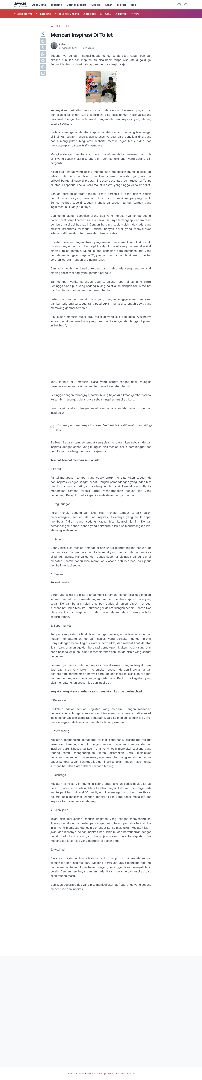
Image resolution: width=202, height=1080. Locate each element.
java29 (20, 4)
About (71, 1073)
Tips (133, 4)
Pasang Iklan (128, 1073)
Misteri (121, 4)
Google (95, 4)
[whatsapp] (43, 54)
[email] (43, 73)
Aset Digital (39, 4)
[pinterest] (43, 67)
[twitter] (43, 47)
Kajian (108, 4)
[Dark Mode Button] (179, 5)
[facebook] (43, 41)
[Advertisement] (101, 354)
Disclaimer (113, 1073)
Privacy (91, 1073)
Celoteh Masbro (77, 4)
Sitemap (101, 1073)
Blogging (56, 4)
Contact (80, 1073)
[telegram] (43, 60)
